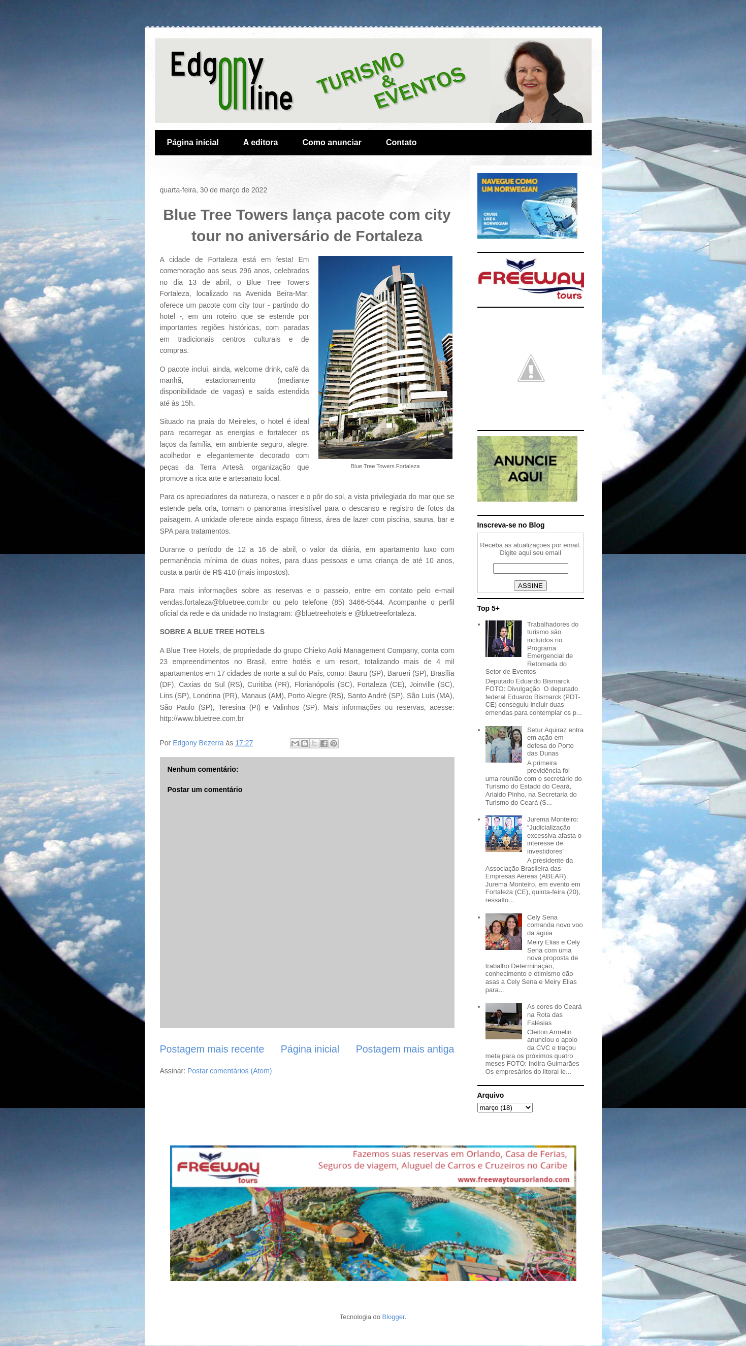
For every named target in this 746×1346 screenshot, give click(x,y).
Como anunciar (332, 142)
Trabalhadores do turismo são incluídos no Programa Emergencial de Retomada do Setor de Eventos (532, 648)
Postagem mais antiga (405, 1049)
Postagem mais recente (212, 1049)
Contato (401, 142)
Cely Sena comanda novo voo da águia (555, 925)
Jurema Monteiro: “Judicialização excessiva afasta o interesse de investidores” (554, 835)
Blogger (393, 1317)
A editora (260, 142)
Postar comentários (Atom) (229, 1071)
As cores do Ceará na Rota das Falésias (554, 1014)
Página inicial (193, 142)
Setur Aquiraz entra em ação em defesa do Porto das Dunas (555, 742)
